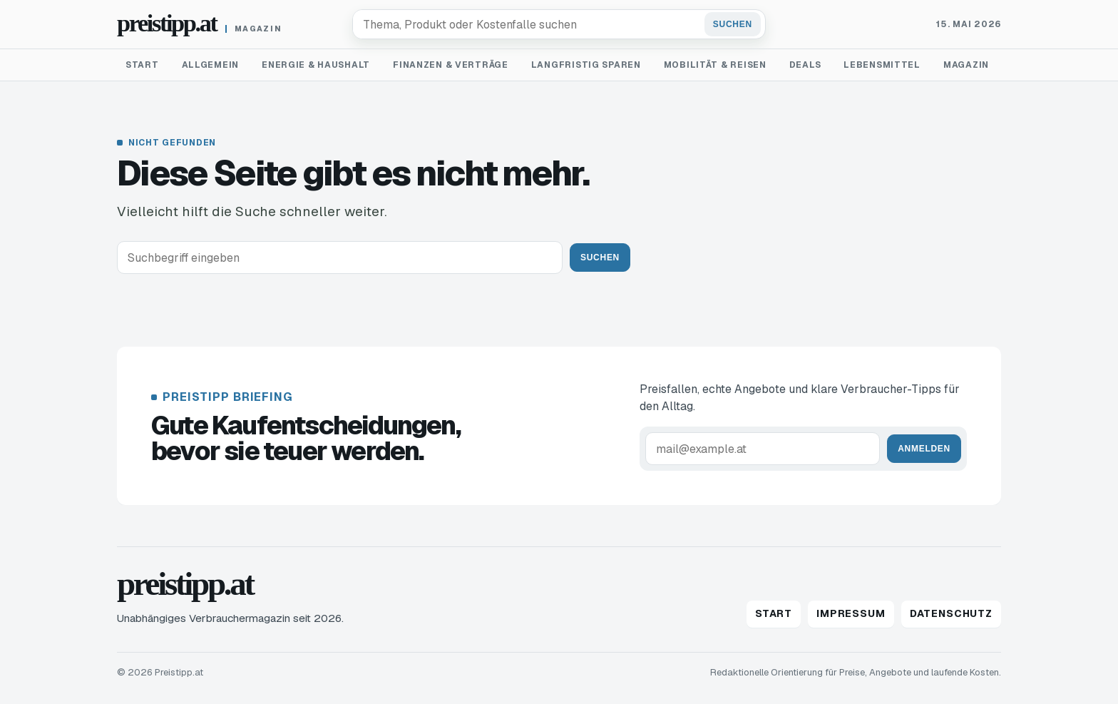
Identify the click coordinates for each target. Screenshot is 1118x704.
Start (142, 65)
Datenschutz (951, 613)
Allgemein (210, 65)
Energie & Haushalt (316, 65)
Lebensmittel (881, 65)
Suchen (732, 24)
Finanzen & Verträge (450, 65)
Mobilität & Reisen (715, 65)
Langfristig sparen (586, 65)
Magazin (966, 65)
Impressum (851, 613)
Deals (805, 65)
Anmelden (924, 449)
